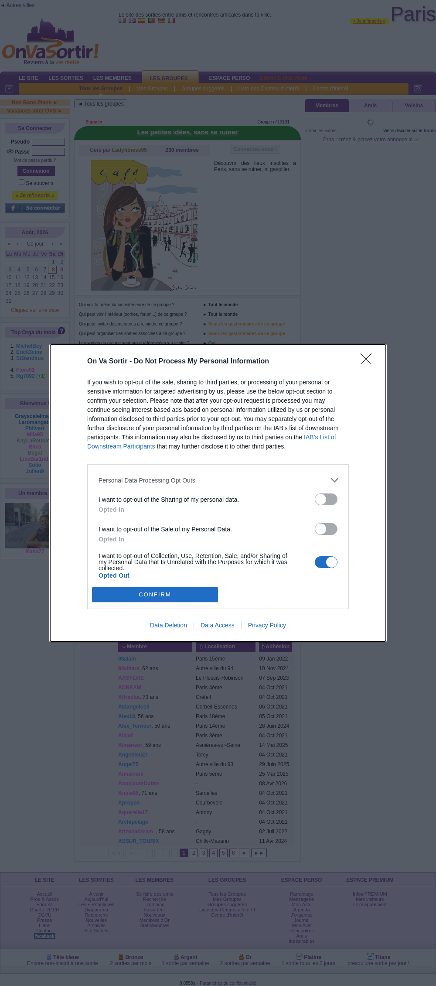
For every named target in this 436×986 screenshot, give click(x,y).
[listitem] (218, 480)
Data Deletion (168, 625)
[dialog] (218, 493)
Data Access (218, 625)
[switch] (326, 499)
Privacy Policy (267, 625)
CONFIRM (155, 595)
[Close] (369, 361)
